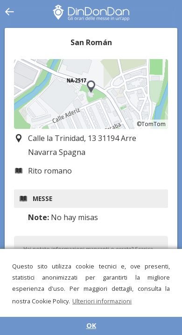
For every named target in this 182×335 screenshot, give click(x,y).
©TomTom (151, 124)
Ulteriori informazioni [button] (102, 301)
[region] (91, 94)
